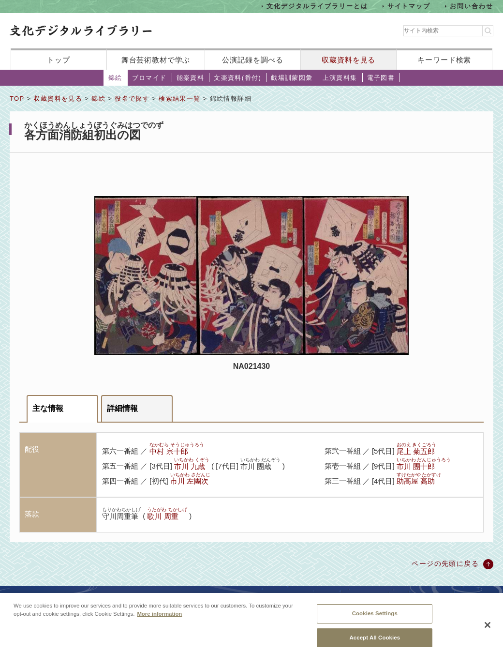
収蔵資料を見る (348, 60)
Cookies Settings (375, 618)
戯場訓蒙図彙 (291, 77)
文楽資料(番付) (237, 77)
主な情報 (47, 408)
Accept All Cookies (374, 642)
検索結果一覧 (179, 98)
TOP (17, 98)
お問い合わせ (471, 6)
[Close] (487, 629)
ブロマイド (149, 77)
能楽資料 (191, 77)
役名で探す (132, 98)
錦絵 (115, 77)
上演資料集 (340, 77)
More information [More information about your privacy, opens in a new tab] (159, 618)
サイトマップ (409, 6)
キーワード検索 (444, 60)
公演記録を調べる (252, 60)
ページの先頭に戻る (445, 563)
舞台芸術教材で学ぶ (156, 60)
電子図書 (381, 77)
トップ (58, 60)
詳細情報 (122, 408)
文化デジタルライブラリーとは (317, 6)
